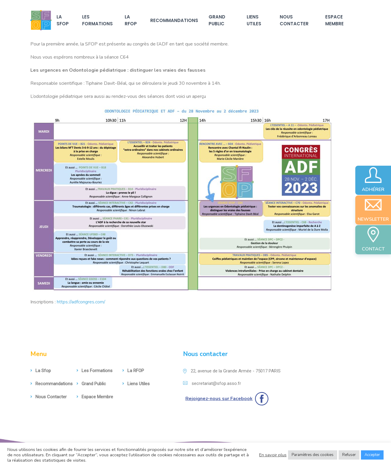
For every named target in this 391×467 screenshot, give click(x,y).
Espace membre (334, 20)
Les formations (97, 20)
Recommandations (174, 20)
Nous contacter (294, 20)
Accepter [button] (372, 454)
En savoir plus (273, 454)
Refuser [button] (349, 454)
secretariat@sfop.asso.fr (212, 383)
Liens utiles (254, 20)
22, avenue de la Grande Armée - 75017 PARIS (232, 371)
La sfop (63, 20)
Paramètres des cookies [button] (313, 454)
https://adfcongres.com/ (81, 302)
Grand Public (217, 20)
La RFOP (131, 20)
